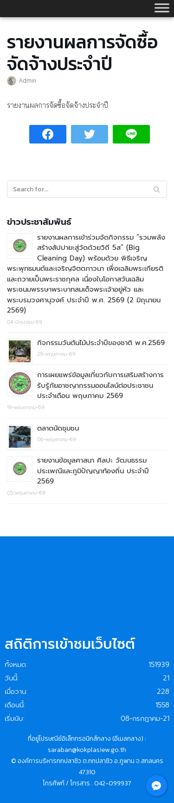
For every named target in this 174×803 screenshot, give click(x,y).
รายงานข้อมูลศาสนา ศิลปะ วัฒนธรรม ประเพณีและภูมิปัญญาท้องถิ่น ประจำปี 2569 (93, 470)
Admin (27, 80)
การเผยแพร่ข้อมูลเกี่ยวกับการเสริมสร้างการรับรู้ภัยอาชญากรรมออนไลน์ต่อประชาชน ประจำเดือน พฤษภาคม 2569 (100, 385)
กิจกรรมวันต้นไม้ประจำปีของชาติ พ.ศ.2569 (101, 343)
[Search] (156, 189)
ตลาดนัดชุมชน (58, 428)
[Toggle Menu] (162, 7)
